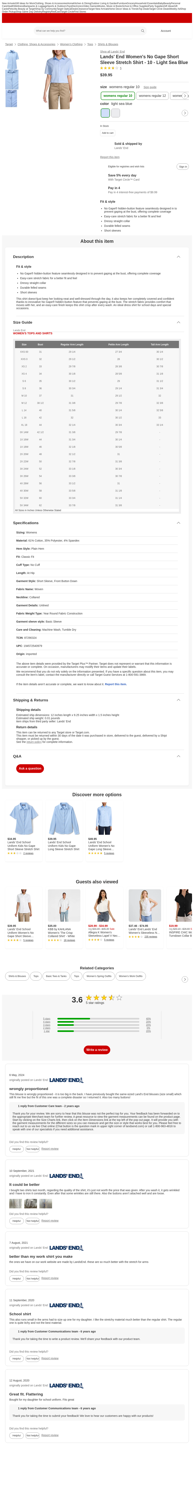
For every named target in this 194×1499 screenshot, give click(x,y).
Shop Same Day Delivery (29, 11)
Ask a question (30, 768)
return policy (34, 741)
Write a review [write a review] (96, 1049)
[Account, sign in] (163, 30)
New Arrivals (8, 3)
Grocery (131, 3)
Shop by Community (46, 9)
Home (70, 3)
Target (9, 44)
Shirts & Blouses (108, 44)
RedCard (56, 11)
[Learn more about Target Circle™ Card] (144, 177)
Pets (10, 9)
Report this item (110, 157)
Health (10, 6)
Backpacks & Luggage (35, 6)
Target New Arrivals (98, 9)
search (142, 31)
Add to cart (107, 133)
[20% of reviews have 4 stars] (97, 1021)
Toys (69, 6)
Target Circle (67, 11)
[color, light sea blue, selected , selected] (105, 113)
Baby (160, 3)
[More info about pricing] (185, 75)
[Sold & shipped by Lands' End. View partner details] (144, 145)
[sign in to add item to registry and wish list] (183, 166)
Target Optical (64, 9)
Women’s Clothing (71, 44)
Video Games (90, 6)
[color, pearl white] (115, 113)
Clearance (82, 9)
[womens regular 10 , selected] (118, 96)
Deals (74, 9)
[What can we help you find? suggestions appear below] (90, 30)
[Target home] (10, 31)
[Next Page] (185, 96)
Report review (49, 1148)
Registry (46, 11)
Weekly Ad (174, 9)
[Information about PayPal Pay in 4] (144, 190)
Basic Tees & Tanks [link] (56, 976)
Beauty (167, 3)
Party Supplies (156, 6)
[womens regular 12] (152, 96)
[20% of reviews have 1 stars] (97, 1031)
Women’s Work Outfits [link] (131, 976)
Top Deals (144, 9)
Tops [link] (35, 976)
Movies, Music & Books (110, 6)
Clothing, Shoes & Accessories (51, 3)
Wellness (19, 6)
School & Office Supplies (135, 6)
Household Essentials (146, 3)
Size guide (150, 87)
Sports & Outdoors (57, 6)
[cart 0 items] (183, 30)
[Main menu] (24, 30)
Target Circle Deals (159, 9)
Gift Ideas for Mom (25, 3)
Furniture (122, 3)
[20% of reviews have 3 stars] (97, 1025)
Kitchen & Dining (82, 3)
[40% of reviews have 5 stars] (97, 1018)
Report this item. (116, 684)
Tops (90, 44)
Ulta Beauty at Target (24, 9)
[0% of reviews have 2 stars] (97, 1028)
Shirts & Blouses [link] (17, 976)
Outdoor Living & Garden (104, 3)
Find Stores (80, 11)
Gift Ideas (169, 6)
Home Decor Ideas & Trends (124, 9)
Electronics (77, 6)
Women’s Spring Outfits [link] (99, 976)
